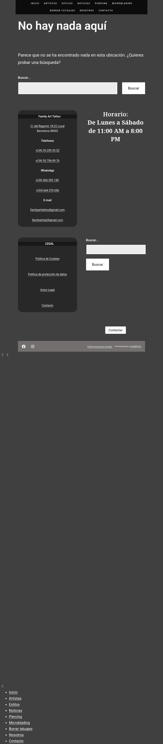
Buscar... (24, 77)
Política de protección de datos (47, 274)
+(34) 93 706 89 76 (47, 160)
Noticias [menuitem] (15, 710)
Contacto (106, 10)
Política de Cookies (48, 258)
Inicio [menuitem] (13, 692)
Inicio (35, 3)
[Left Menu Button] (5, 355)
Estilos (67, 3)
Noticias (83, 3)
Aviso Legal (47, 290)
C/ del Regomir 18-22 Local (47, 126)
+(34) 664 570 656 (47, 190)
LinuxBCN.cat (135, 346)
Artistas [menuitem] (15, 698)
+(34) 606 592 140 (47, 180)
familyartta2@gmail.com (47, 220)
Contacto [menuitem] (16, 741)
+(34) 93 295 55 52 (47, 150)
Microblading (122, 3)
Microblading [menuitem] (19, 723)
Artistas (50, 3)
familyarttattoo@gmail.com (47, 210)
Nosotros (87, 10)
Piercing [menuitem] (15, 716)
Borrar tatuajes (62, 10)
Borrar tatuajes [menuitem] (20, 729)
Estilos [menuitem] (14, 704)
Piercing (101, 3)
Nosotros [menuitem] (16, 735)
